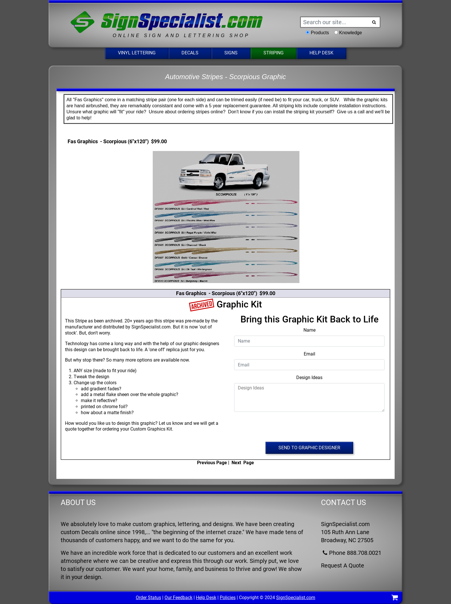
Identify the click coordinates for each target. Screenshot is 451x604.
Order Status (148, 597)
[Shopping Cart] (395, 598)
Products (320, 32)
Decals (189, 53)
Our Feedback (178, 597)
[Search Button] (374, 22)
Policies (228, 597)
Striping (273, 53)
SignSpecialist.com (295, 597)
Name (309, 330)
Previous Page (212, 462)
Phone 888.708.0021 (351, 552)
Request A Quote (342, 565)
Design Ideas (309, 377)
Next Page (243, 462)
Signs (231, 53)
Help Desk (321, 53)
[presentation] (309, 427)
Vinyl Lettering (137, 53)
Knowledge (350, 32)
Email (309, 354)
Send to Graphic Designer (309, 447)
